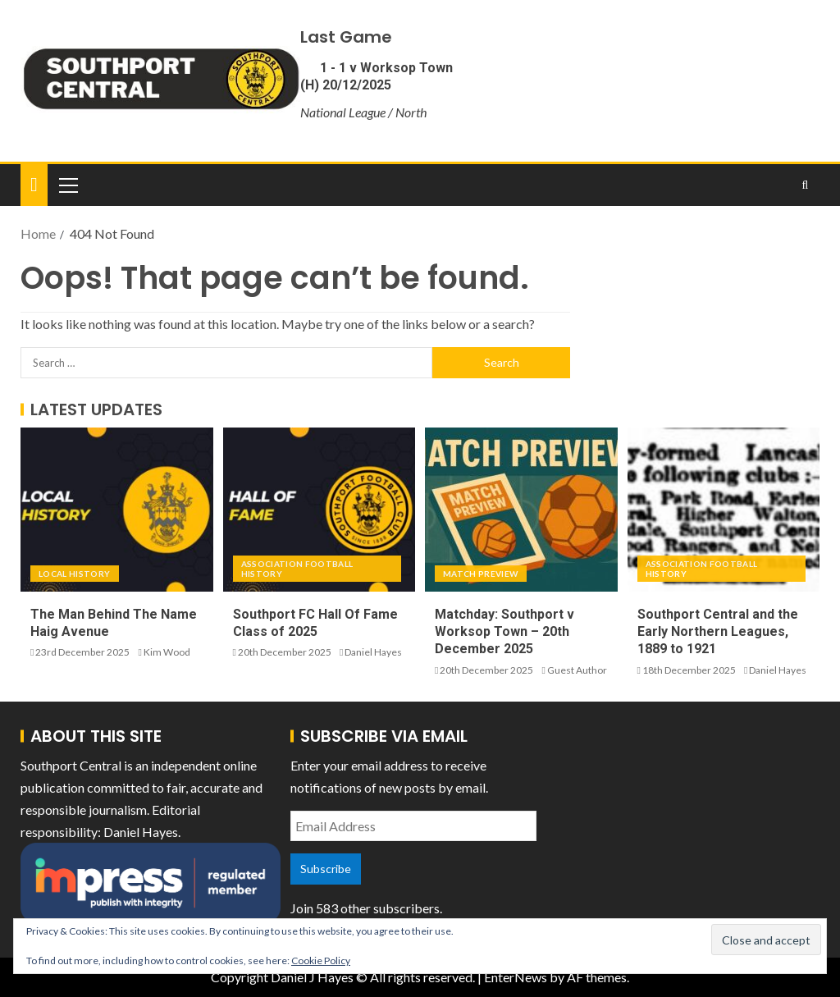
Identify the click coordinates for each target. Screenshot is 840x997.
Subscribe (325, 869)
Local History (75, 574)
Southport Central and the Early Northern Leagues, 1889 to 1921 (717, 631)
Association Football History (297, 569)
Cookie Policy (320, 960)
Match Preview (480, 574)
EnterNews (515, 977)
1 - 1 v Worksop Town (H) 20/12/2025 (376, 76)
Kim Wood (167, 652)
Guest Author (577, 670)
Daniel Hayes (373, 652)
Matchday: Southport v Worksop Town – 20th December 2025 (504, 631)
